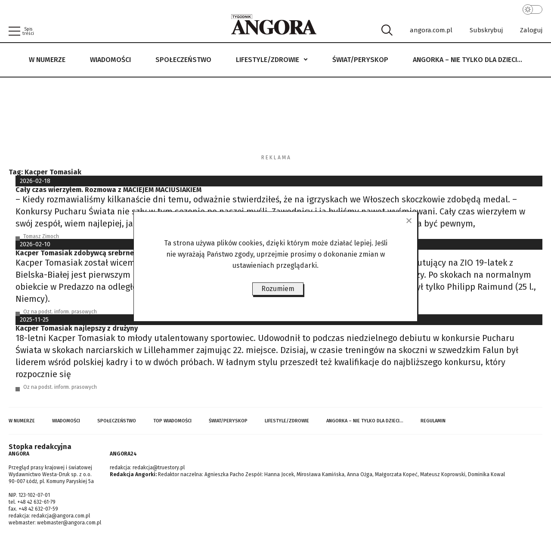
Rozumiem (277, 289)
